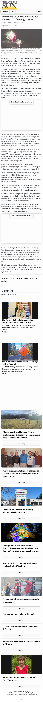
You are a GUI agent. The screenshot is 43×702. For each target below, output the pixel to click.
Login (12, 11)
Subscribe (5, 11)
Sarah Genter (16, 278)
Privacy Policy (26, 691)
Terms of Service (17, 691)
